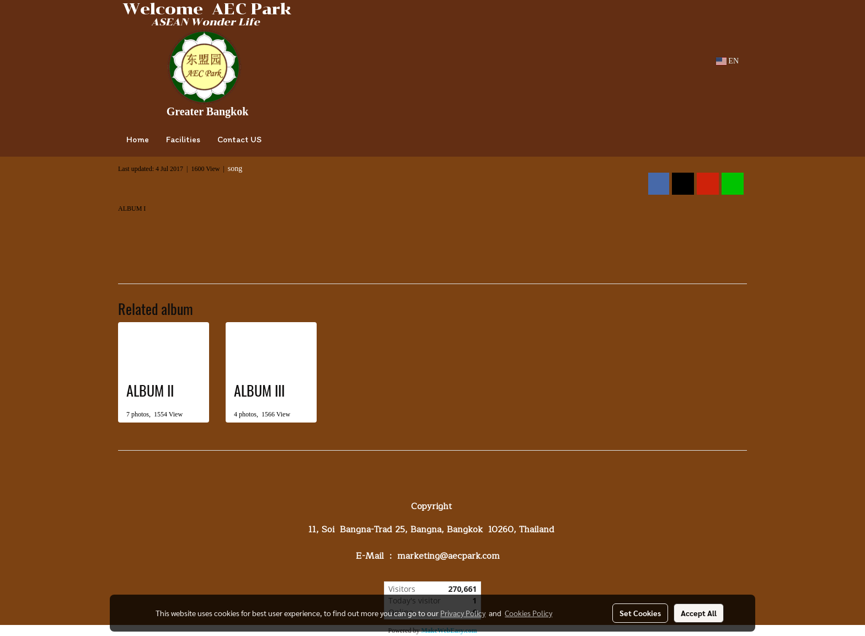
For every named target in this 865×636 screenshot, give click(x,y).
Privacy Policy (462, 613)
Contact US (239, 139)
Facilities (183, 139)
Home (137, 139)
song (235, 168)
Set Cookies (640, 613)
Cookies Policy (528, 613)
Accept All (699, 613)
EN (727, 61)
